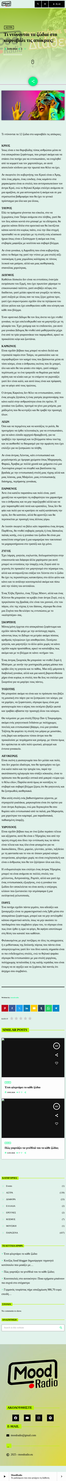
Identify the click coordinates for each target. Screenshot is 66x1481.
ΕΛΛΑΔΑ (10, 1206)
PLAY (57, 4)
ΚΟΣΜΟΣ (10, 1219)
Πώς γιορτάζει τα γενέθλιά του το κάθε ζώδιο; (29, 1271)
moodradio (15, 997)
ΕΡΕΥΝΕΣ (11, 1212)
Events (9, 1186)
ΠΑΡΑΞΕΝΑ (12, 1233)
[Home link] (6, 4)
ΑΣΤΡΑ (9, 27)
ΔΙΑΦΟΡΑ (11, 1199)
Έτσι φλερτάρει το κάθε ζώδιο (20, 1253)
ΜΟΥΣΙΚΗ (11, 1226)
